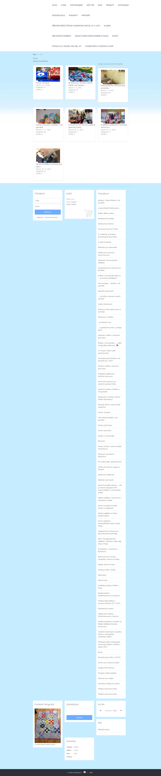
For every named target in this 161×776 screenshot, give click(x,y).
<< (101, 711)
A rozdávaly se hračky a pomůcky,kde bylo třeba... (108, 235)
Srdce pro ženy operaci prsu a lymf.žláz (109, 310)
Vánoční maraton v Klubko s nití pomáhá (109, 390)
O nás (63, 5)
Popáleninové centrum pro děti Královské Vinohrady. (108, 532)
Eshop (115, 36)
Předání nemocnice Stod (107, 689)
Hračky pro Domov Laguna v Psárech (109, 468)
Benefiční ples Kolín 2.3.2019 (109, 657)
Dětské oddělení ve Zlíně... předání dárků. (108, 514)
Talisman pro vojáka (105, 678)
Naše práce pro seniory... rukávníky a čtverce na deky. (109, 558)
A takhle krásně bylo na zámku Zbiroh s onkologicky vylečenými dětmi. (110, 634)
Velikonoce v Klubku (105, 317)
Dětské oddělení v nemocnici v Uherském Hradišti (109, 499)
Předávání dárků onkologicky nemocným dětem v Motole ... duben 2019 (109, 644)
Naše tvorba (102, 580)
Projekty (110, 5)
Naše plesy (102, 575)
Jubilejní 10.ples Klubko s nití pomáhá (109, 201)
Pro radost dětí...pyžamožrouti (109, 462)
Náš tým (90, 5)
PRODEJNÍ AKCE (58, 15)
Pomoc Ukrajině (42, 83)
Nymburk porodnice (105, 224)
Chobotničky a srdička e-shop (99, 46)
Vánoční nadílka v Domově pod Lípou (108, 367)
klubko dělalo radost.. (106, 213)
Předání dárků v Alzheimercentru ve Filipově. (109, 594)
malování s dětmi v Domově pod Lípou (109, 336)
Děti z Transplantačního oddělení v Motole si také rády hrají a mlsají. (109, 541)
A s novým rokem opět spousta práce (106, 351)
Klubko (107, 25)
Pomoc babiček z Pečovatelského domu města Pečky (109, 523)
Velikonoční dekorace (106, 475)
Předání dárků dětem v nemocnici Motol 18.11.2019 (76, 25)
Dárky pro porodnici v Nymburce (106, 455)
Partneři (86, 15)
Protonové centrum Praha (108, 229)
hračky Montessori (105, 304)
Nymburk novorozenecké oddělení (107, 261)
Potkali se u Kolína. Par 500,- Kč (66, 46)
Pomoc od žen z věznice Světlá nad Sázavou (109, 447)
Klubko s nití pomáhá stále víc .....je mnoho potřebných (109, 276)
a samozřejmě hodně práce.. (109, 208)
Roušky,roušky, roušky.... (107, 570)
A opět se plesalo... (105, 242)
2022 (115, 711)
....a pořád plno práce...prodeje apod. (110, 328)
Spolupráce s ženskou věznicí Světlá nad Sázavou (80, 84)
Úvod (54, 5)
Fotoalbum (123, 5)
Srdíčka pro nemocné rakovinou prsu (106, 253)
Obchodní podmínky (61, 36)
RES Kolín (101, 441)
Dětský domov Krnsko (106, 564)
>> (121, 711)
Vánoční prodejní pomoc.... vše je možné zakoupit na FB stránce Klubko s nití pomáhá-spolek (110, 489)
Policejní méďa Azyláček (107, 673)
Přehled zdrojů (103, 729)
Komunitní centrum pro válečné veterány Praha (107, 382)
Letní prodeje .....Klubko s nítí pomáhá (109, 284)
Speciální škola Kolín (106, 291)
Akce (100, 5)
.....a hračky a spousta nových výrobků (109, 297)
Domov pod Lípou (105, 425)
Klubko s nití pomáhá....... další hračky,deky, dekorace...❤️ (109, 344)
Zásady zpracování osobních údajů (91, 36)
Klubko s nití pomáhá (106, 436)
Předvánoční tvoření (105, 608)
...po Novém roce (104, 322)
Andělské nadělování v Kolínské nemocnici (106, 375)
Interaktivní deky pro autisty (109, 683)
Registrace (40, 217)
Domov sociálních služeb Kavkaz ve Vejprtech (107, 506)
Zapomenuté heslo (51, 217)
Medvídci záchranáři (105, 480)
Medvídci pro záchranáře (107, 247)
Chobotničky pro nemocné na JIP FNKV (109, 269)
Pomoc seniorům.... (105, 430)
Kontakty (73, 15)
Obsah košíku (71, 204)
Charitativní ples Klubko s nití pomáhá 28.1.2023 (109, 359)
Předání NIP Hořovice (106, 668)
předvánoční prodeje (106, 218)
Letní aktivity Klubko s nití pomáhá (108, 418)
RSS (91, 772)
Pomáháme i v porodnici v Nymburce (108, 550)
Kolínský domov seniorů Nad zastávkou (109, 405)
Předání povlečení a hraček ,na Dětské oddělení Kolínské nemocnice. (109, 623)
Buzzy (100, 652)
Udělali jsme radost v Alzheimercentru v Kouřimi (108, 615)
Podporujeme (76, 5)
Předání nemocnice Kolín (107, 694)
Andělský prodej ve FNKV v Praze (108, 586)
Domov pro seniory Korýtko (108, 662)
